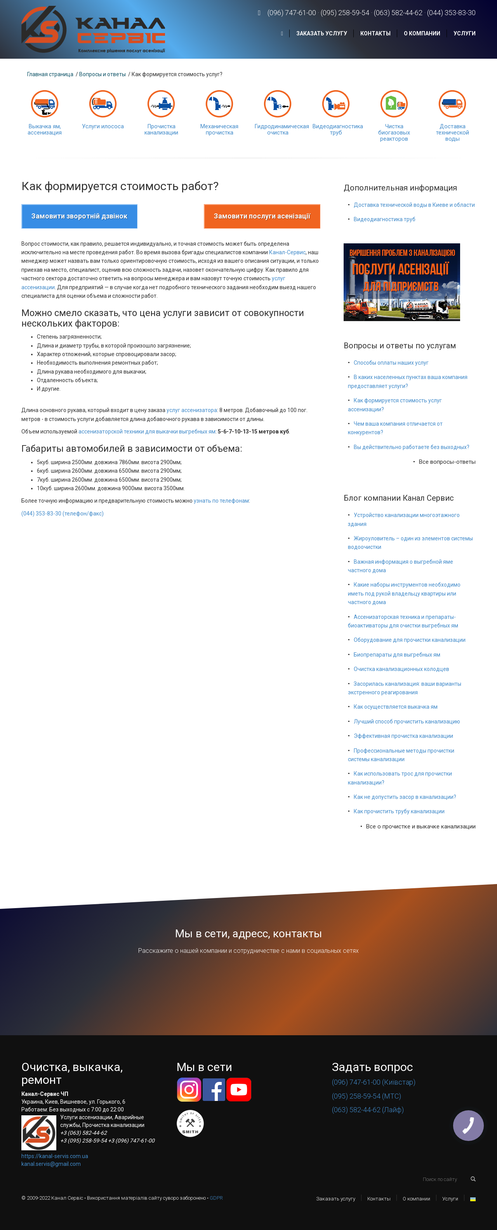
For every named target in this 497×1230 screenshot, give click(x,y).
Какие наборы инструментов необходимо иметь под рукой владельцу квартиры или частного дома (404, 593)
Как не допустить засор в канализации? (405, 797)
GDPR (216, 1198)
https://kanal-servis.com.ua (54, 1156)
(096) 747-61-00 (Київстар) (373, 1082)
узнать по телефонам (221, 501)
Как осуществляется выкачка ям (396, 707)
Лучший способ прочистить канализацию (407, 721)
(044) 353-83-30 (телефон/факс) (62, 513)
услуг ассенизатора (192, 410)
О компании (422, 33)
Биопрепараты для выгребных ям (397, 655)
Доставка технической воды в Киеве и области (414, 205)
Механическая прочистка (219, 129)
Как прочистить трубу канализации (399, 811)
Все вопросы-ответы (447, 461)
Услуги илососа (103, 126)
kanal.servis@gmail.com (51, 1164)
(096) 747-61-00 (292, 13)
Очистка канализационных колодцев (401, 669)
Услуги (465, 33)
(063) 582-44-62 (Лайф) (368, 1110)
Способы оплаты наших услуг (391, 363)
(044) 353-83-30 (451, 13)
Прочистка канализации (161, 129)
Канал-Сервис (287, 252)
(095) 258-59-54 (345, 13)
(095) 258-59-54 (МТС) (366, 1096)
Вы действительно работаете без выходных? (411, 447)
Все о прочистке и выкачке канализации (421, 826)
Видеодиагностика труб (338, 129)
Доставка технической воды (452, 132)
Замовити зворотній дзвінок (79, 216)
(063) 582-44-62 (398, 13)
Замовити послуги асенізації (262, 216)
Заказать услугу (321, 33)
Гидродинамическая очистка (281, 129)
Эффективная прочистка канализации (403, 736)
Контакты (375, 33)
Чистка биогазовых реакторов (394, 132)
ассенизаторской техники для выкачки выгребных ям (146, 431)
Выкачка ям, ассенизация (45, 129)
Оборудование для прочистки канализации (410, 640)
